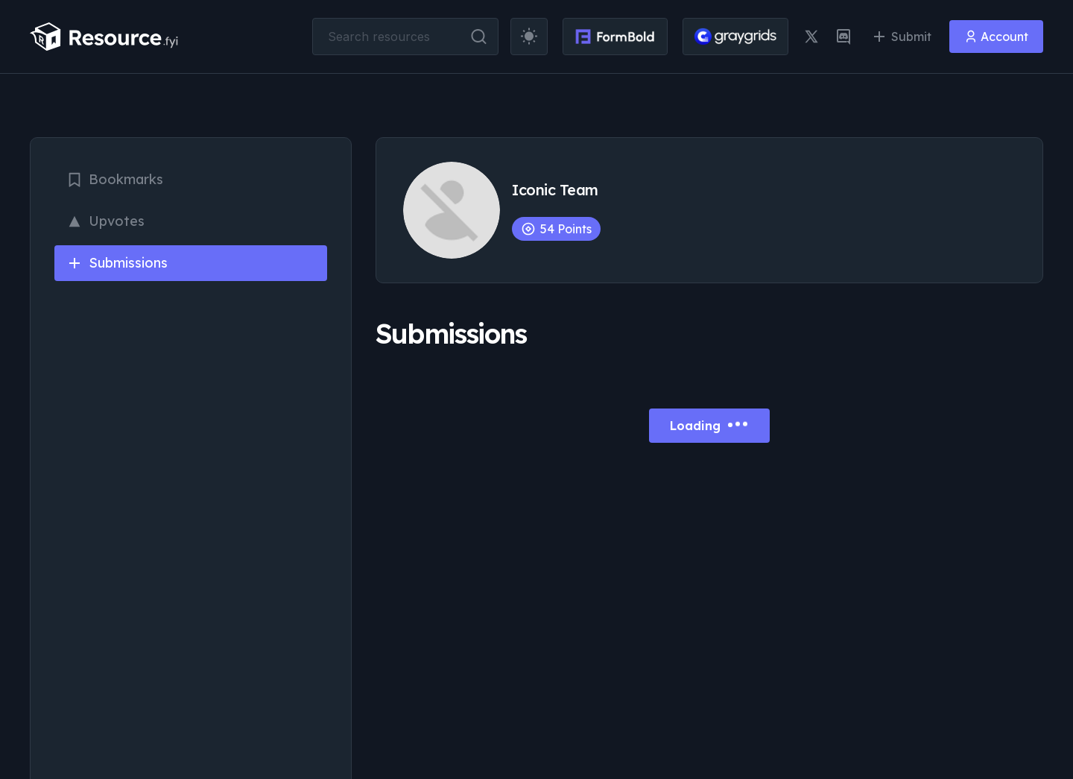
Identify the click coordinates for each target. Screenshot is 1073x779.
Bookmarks (114, 179)
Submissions (117, 262)
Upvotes (105, 221)
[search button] (478, 36)
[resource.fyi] (104, 36)
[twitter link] (811, 36)
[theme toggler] (529, 36)
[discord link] (843, 36)
